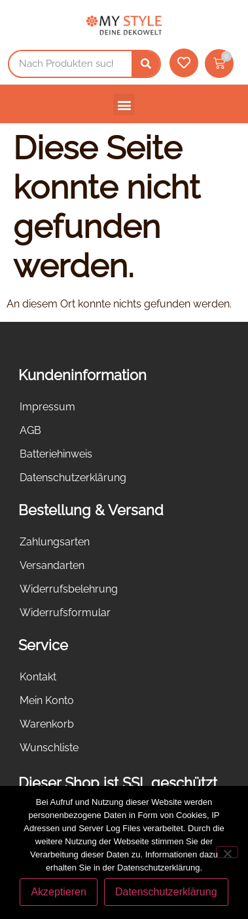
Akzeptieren (58, 891)
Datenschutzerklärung (73, 477)
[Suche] (146, 64)
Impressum (47, 407)
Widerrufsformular (65, 612)
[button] (124, 104)
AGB (30, 430)
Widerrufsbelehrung (69, 589)
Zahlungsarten (55, 542)
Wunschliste (49, 747)
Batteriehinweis (56, 454)
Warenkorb (47, 724)
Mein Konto (47, 700)
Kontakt (38, 677)
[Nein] (227, 852)
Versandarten (52, 565)
